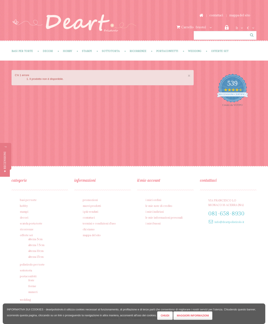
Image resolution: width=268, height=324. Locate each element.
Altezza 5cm (35, 239)
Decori (48, 51)
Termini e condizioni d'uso (99, 223)
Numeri (32, 292)
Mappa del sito (239, 15)
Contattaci (216, 15)
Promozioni (90, 200)
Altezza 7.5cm (36, 245)
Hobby (67, 51)
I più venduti (90, 211)
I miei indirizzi (155, 211)
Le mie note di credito (159, 205)
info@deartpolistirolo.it (229, 222)
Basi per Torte (22, 51)
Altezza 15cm (36, 256)
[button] (5, 162)
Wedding (194, 51)
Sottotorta (111, 51)
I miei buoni (153, 223)
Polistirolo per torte (32, 264)
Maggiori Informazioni (193, 315)
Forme (32, 286)
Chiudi (165, 315)
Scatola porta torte (31, 223)
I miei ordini (153, 200)
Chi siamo (89, 229)
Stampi (87, 51)
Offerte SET (219, 51)
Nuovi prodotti (92, 205)
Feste (31, 280)
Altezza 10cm (36, 251)
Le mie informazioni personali (164, 217)
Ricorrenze (138, 51)
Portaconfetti (167, 51)
